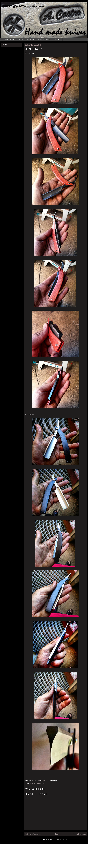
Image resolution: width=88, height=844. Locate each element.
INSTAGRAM (30, 39)
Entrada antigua (79, 834)
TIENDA (21, 39)
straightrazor (41, 783)
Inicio (57, 834)
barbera (34, 783)
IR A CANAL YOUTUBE (44, 39)
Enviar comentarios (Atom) (59, 839)
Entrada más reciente (33, 834)
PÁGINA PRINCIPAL (10, 39)
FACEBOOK (57, 39)
